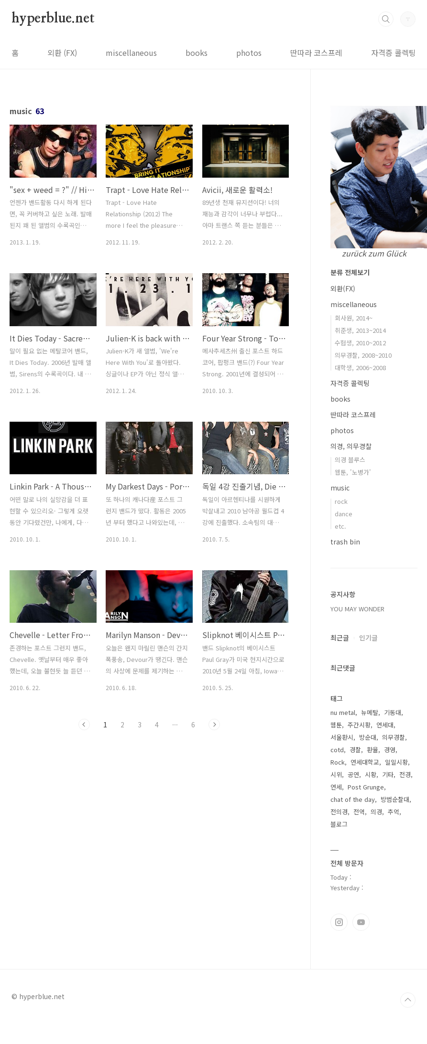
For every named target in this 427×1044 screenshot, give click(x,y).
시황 (370, 774)
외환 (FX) (62, 52)
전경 (405, 774)
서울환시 (341, 737)
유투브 (361, 922)
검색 (386, 19)
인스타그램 (339, 922)
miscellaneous (131, 52)
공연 (353, 774)
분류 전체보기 (350, 272)
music (340, 487)
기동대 (392, 712)
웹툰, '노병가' (353, 472)
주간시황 (359, 724)
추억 (393, 811)
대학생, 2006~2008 (360, 367)
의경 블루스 (350, 459)
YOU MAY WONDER (357, 608)
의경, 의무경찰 (351, 446)
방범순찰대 (395, 799)
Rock (337, 762)
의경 (376, 811)
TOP (408, 1000)
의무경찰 (393, 737)
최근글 (339, 637)
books (197, 52)
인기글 (368, 637)
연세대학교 (364, 762)
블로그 (339, 824)
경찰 (355, 749)
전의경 (339, 811)
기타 (388, 774)
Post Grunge (366, 786)
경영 (389, 749)
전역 (359, 811)
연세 (336, 786)
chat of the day (352, 799)
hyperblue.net (52, 18)
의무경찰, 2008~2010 (363, 355)
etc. (340, 526)
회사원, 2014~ (353, 317)
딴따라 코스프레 (316, 52)
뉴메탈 (369, 712)
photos (249, 52)
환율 (372, 749)
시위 (336, 774)
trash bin (345, 541)
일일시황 (396, 762)
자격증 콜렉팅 (393, 52)
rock (341, 501)
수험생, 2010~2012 (360, 342)
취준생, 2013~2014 (360, 330)
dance (343, 513)
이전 (84, 724)
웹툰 (336, 724)
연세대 (385, 724)
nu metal (342, 712)
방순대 (367, 737)
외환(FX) (342, 288)
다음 (214, 724)
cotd (337, 749)
